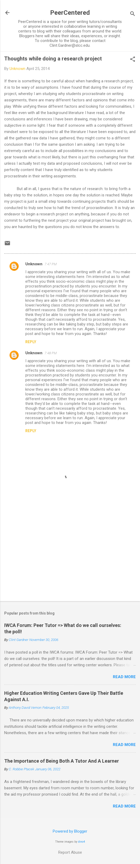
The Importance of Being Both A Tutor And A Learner (61, 761)
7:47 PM (51, 264)
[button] (132, 59)
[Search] (132, 14)
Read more (124, 676)
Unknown (33, 264)
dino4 (81, 841)
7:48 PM (51, 353)
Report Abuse (70, 852)
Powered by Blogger (70, 831)
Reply (30, 342)
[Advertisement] (70, 556)
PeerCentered (70, 12)
